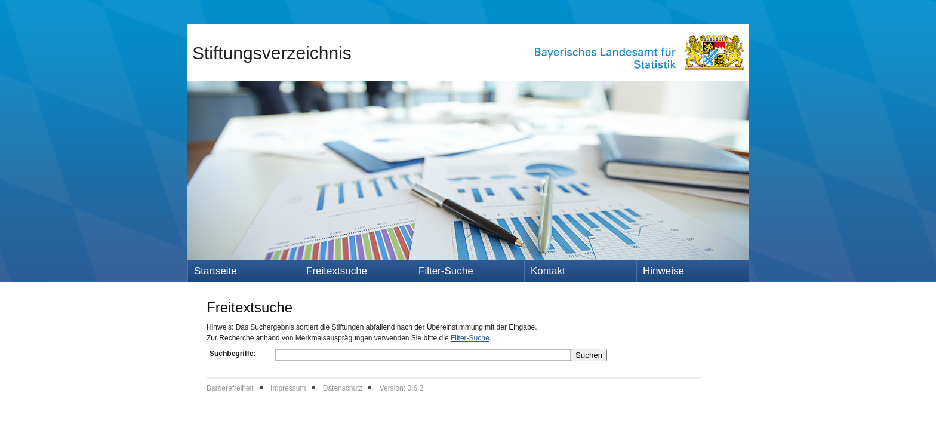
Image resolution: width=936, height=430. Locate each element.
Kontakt (548, 271)
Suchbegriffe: (232, 353)
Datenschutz (343, 388)
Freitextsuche (336, 271)
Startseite (215, 271)
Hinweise (663, 271)
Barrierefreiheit (230, 388)
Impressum (288, 388)
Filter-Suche (445, 271)
